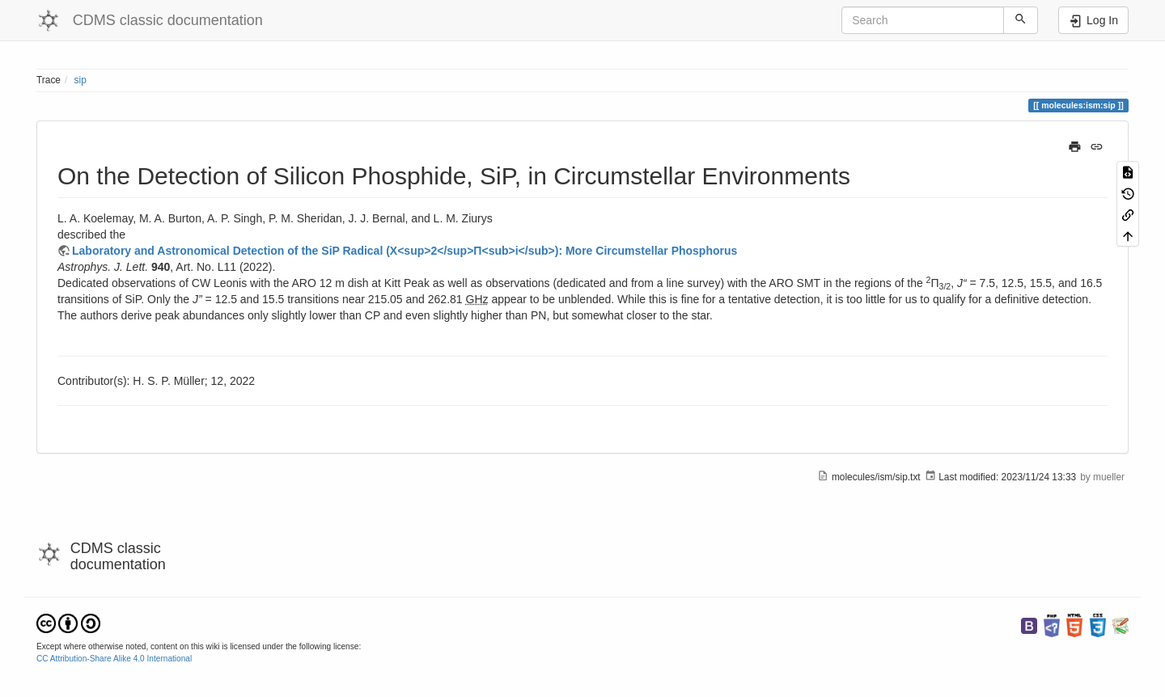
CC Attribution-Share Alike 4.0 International (114, 658)
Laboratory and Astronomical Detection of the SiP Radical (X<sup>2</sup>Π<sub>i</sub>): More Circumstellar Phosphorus (404, 250)
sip (80, 80)
